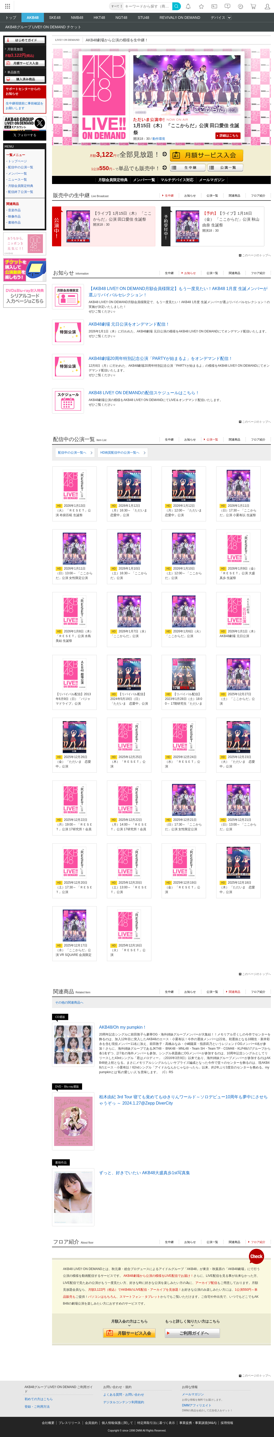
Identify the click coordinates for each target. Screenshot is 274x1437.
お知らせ (190, 195)
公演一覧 (212, 195)
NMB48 (77, 17)
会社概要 (48, 1423)
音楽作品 (14, 210)
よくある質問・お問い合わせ (123, 1394)
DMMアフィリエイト (197, 1405)
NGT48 (121, 17)
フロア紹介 (258, 195)
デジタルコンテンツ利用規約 (123, 1402)
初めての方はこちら (39, 1399)
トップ (10, 17)
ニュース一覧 (17, 179)
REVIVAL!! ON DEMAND (179, 17)
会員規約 (91, 1423)
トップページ (17, 161)
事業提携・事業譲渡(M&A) (197, 1423)
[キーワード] (147, 6)
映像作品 (14, 216)
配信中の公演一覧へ (72, 452)
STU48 (143, 17)
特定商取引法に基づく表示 (156, 1423)
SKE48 (55, 17)
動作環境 (158, 139)
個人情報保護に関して (117, 1423)
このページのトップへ (256, 255)
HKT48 (99, 17)
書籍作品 (14, 222)
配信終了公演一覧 (20, 192)
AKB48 (33, 17)
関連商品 (234, 195)
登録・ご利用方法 (37, 1406)
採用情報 (227, 1423)
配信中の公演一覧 (20, 167)
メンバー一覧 (17, 173)
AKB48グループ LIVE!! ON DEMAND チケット (43, 27)
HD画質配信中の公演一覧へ (119, 452)
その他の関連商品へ (69, 1002)
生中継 (169, 273)
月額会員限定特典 (20, 186)
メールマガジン (212, 180)
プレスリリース (70, 1423)
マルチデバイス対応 (177, 180)
